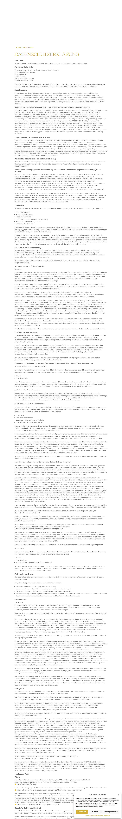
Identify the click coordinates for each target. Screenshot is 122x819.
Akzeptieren (82, 812)
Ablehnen (94, 812)
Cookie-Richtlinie (90, 815)
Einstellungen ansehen (110, 812)
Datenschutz (99, 815)
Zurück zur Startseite (25, 48)
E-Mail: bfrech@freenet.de (24, 79)
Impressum (107, 815)
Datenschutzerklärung (70, 400)
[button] (118, 795)
